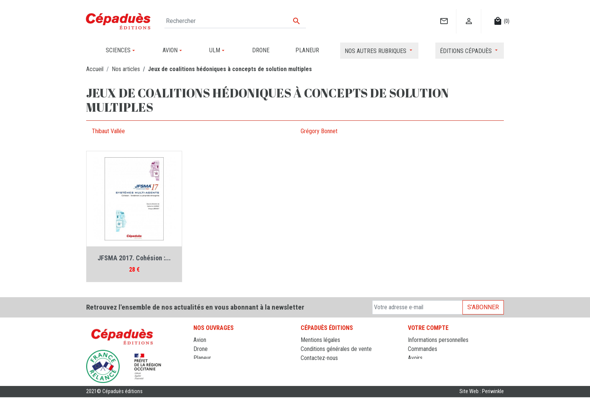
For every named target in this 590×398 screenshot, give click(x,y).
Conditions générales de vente (336, 348)
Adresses (419, 367)
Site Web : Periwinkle (481, 392)
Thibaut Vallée (108, 131)
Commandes (422, 348)
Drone (200, 348)
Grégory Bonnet (319, 131)
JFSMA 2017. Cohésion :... (134, 258)
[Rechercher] (235, 21)
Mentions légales (320, 339)
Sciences (204, 376)
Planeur (202, 358)
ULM (198, 367)
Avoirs (415, 358)
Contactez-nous (319, 358)
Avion (199, 339)
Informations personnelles (438, 339)
